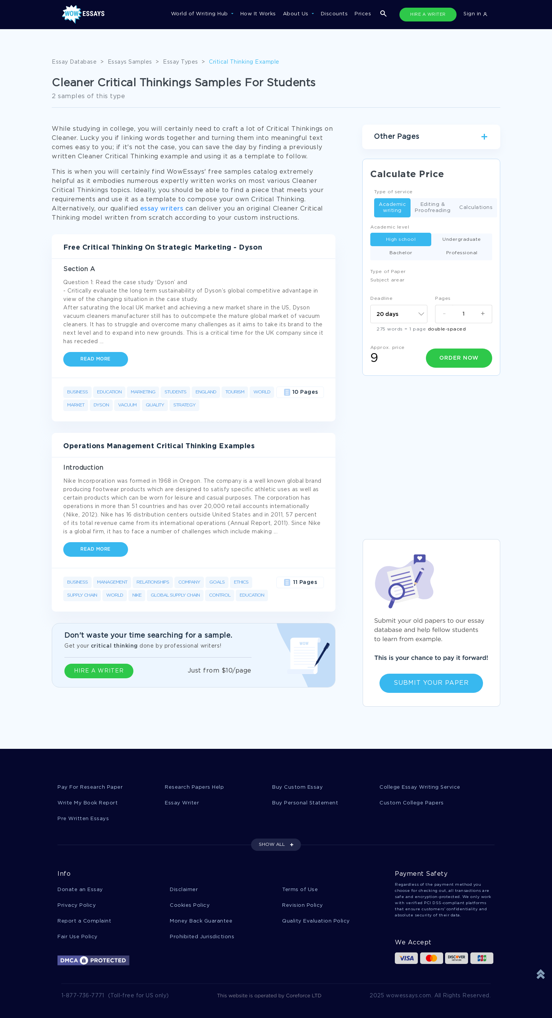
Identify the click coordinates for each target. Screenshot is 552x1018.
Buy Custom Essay (297, 787)
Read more (95, 359)
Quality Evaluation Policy (316, 921)
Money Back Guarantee (201, 921)
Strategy (184, 405)
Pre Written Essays (83, 819)
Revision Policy (302, 905)
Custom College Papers (412, 803)
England (206, 392)
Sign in (475, 14)
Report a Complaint (84, 921)
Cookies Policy (190, 905)
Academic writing (392, 207)
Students (175, 392)
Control (219, 595)
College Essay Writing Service (420, 787)
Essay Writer (182, 803)
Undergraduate (461, 239)
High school (401, 239)
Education (109, 392)
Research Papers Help (194, 787)
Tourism (234, 392)
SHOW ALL (272, 844)
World (261, 392)
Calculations (476, 208)
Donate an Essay (80, 890)
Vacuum (127, 405)
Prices (363, 14)
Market (75, 405)
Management (112, 582)
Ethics (241, 582)
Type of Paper (388, 272)
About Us (296, 14)
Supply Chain (82, 595)
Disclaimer (184, 890)
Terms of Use (300, 890)
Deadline (381, 298)
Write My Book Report (88, 803)
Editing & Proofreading (432, 207)
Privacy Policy (77, 905)
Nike (136, 595)
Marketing (143, 392)
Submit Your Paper (431, 683)
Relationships (152, 582)
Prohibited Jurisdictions (202, 937)
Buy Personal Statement (305, 803)
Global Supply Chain (175, 595)
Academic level (389, 227)
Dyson (101, 405)
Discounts (334, 14)
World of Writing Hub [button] (200, 14)
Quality (155, 405)
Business (77, 392)
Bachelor (400, 253)
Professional (462, 253)
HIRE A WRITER (428, 14)
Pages (443, 298)
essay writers (162, 209)
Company (189, 582)
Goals (217, 582)
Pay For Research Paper (90, 787)
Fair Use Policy (78, 937)
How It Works (258, 14)
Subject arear (387, 280)
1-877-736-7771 (82, 995)
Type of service (393, 192)
